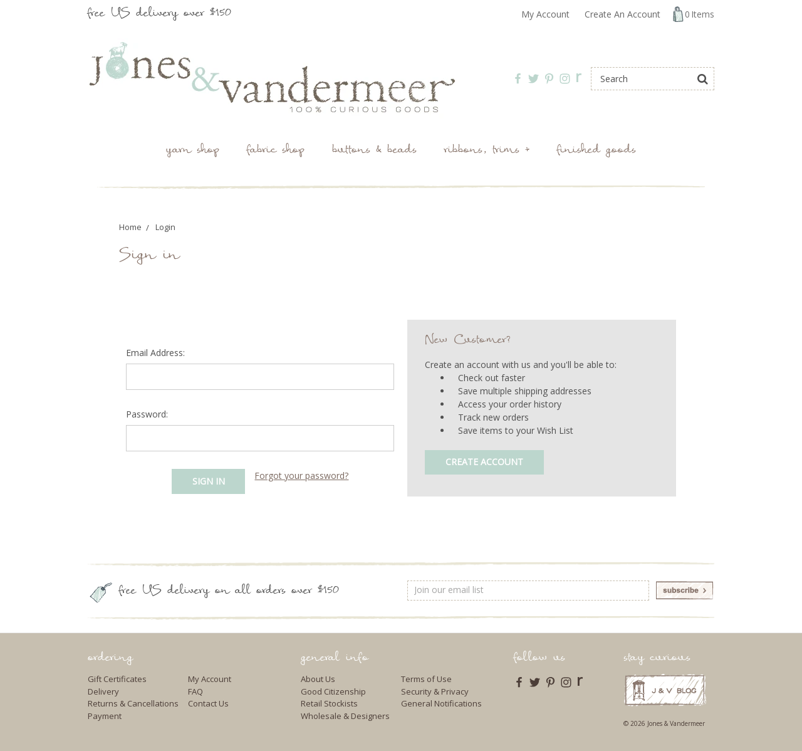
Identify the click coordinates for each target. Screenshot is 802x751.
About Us (318, 679)
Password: (147, 414)
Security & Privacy (435, 691)
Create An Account (622, 14)
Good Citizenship (333, 691)
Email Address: (155, 353)
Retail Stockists (329, 703)
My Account (545, 14)
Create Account (484, 462)
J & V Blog (665, 689)
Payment (105, 716)
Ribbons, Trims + (486, 150)
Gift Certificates (117, 679)
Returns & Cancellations (133, 703)
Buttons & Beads (374, 150)
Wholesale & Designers (345, 716)
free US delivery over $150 (159, 14)
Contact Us (208, 703)
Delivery (103, 691)
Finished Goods (596, 150)
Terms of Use (426, 679)
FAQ (195, 691)
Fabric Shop (276, 150)
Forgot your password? (301, 475)
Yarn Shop (192, 150)
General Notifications (441, 703)
